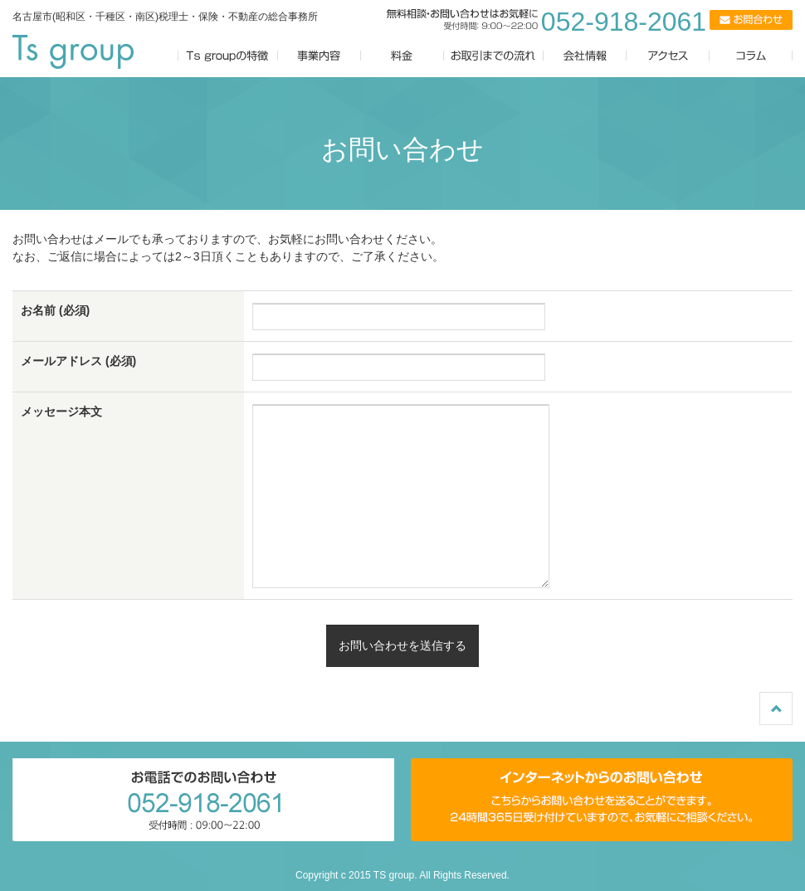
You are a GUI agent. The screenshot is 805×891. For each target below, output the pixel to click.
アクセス (676, 56)
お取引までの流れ (494, 56)
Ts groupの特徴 (228, 56)
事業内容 (319, 56)
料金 (402, 56)
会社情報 (585, 56)
